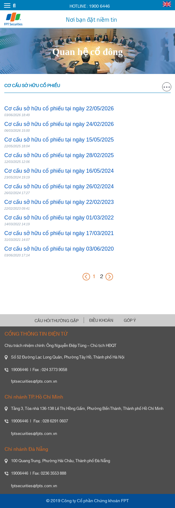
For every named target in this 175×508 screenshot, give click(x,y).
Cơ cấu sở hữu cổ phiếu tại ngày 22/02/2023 (59, 202)
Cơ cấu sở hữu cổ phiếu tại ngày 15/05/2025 (59, 140)
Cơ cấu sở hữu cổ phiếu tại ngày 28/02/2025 (59, 155)
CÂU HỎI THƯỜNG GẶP (56, 321)
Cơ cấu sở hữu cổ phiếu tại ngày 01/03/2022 (59, 218)
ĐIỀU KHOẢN (101, 320)
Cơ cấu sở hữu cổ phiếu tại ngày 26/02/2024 (59, 186)
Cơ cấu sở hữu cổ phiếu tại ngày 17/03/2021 (59, 233)
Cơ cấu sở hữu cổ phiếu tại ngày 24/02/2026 (59, 124)
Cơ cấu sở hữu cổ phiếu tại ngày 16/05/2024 (59, 171)
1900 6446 (99, 6)
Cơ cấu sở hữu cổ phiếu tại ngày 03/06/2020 (59, 249)
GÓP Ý (130, 320)
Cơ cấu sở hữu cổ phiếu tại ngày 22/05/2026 (59, 108)
